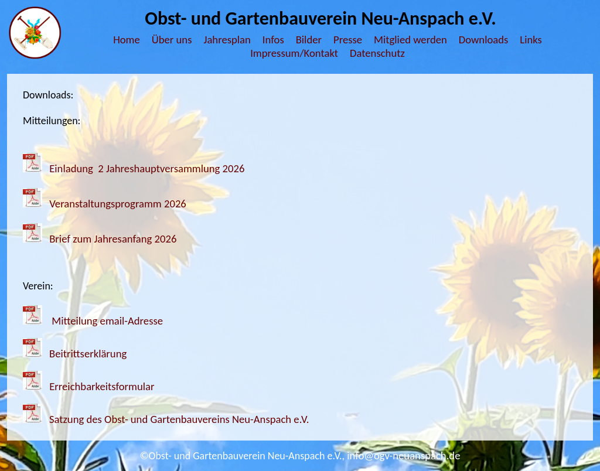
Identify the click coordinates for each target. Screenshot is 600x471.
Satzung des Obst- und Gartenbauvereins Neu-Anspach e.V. (179, 419)
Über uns (172, 39)
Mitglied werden (410, 39)
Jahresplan (226, 39)
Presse (347, 39)
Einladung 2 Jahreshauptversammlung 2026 (146, 168)
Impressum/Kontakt (294, 53)
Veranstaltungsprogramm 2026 (117, 203)
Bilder (309, 39)
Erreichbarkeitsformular (100, 386)
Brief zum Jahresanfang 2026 (112, 238)
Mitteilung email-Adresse (107, 320)
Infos (273, 39)
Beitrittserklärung (88, 353)
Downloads (484, 39)
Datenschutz (377, 53)
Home (126, 39)
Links (531, 39)
